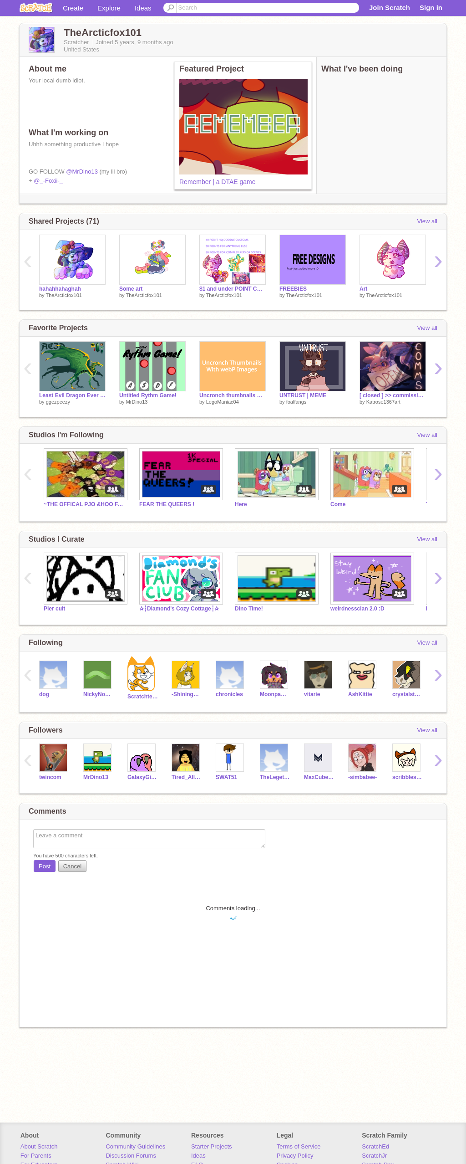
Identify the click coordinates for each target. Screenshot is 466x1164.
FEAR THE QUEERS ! (166, 504)
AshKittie (360, 694)
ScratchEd (375, 1146)
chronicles (229, 694)
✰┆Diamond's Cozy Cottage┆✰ (179, 608)
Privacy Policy (295, 1155)
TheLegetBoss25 (275, 777)
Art (363, 289)
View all (427, 221)
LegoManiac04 (222, 402)
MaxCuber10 (319, 777)
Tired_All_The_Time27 (187, 777)
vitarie (312, 694)
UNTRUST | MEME (302, 395)
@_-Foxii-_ (48, 180)
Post (45, 866)
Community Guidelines (135, 1146)
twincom (50, 777)
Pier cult (54, 608)
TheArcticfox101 (63, 295)
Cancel (72, 866)
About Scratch (39, 1146)
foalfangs (296, 402)
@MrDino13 (82, 171)
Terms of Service (299, 1146)
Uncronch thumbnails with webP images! (232, 395)
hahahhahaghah (60, 289)
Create (73, 8)
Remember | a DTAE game (217, 181)
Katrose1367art (383, 402)
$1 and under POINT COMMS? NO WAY (232, 289)
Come (337, 504)
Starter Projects (211, 1146)
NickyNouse (98, 694)
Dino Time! (249, 608)
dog (44, 694)
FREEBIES (293, 289)
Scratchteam (142, 696)
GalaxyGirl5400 (142, 777)
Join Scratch (389, 7)
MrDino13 (137, 402)
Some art (130, 289)
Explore (109, 8)
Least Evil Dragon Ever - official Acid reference (72, 395)
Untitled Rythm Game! (148, 395)
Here (241, 504)
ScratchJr (374, 1155)
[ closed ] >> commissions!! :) (393, 395)
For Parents (35, 1155)
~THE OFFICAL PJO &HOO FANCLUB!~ (85, 504)
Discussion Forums (131, 1155)
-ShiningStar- (187, 694)
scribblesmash (407, 777)
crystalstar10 (407, 694)
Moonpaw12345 (275, 694)
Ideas (143, 8)
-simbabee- (362, 777)
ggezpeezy (58, 402)
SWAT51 (226, 777)
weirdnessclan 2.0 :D (357, 608)
